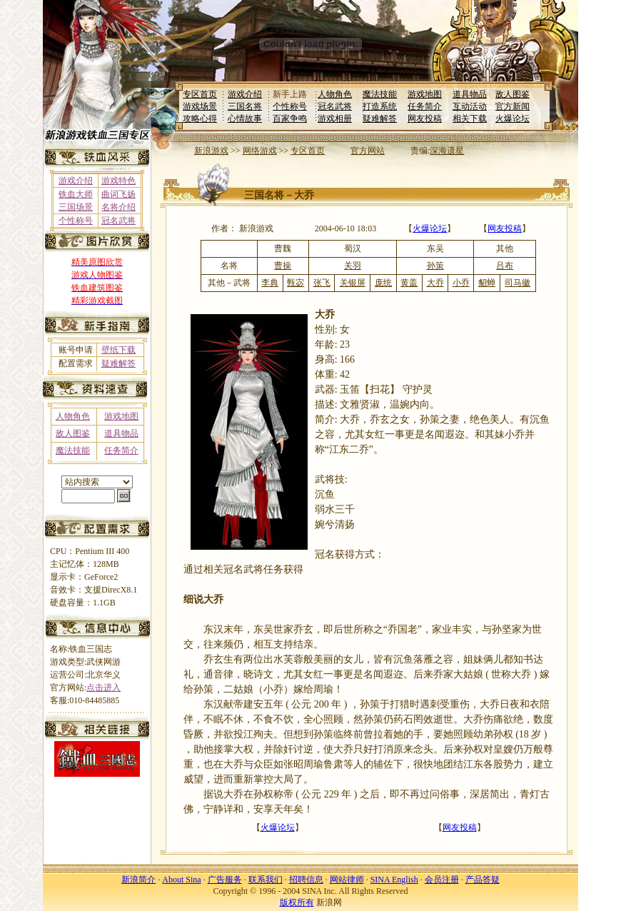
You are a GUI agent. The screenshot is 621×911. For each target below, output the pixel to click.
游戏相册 (335, 119)
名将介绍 (118, 207)
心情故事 (245, 119)
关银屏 (352, 283)
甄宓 (295, 283)
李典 (269, 283)
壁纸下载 (118, 350)
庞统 (383, 283)
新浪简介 (138, 880)
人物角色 (335, 94)
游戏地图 (425, 94)
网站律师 (347, 880)
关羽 (352, 266)
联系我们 (265, 880)
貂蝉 (486, 283)
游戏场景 (200, 106)
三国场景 (76, 207)
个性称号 (290, 106)
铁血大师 (76, 194)
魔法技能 (380, 94)
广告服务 (225, 880)
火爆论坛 (512, 119)
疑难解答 (380, 119)
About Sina (181, 880)
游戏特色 (118, 181)
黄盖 (409, 283)
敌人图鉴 (512, 94)
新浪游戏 (211, 151)
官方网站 (367, 151)
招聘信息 (306, 880)
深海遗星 (447, 151)
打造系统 (380, 106)
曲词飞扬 (118, 194)
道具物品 (470, 94)
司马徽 (517, 283)
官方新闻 (512, 106)
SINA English (394, 880)
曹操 (282, 266)
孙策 (435, 266)
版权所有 (297, 902)
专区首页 (200, 94)
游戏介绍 (245, 94)
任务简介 (425, 106)
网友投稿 (425, 119)
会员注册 (442, 880)
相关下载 (470, 119)
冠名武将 (335, 106)
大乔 (435, 283)
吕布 (504, 266)
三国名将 (245, 106)
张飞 (321, 283)
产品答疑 (482, 880)
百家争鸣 (290, 119)
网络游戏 (260, 151)
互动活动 (470, 106)
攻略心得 (200, 119)
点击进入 (103, 688)
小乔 (461, 283)
